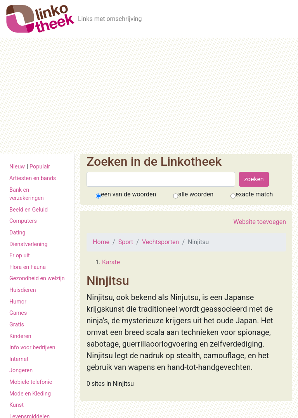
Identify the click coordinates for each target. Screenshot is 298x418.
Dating (17, 232)
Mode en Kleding (30, 393)
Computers (23, 221)
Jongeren (21, 370)
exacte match (254, 194)
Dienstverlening (28, 244)
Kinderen (20, 336)
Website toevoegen (260, 221)
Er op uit (19, 255)
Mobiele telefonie (30, 382)
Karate (111, 262)
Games (18, 313)
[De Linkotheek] (40, 19)
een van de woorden (128, 194)
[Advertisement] (149, 96)
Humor (17, 301)
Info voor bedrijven (32, 347)
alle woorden (195, 194)
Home (101, 242)
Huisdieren (22, 290)
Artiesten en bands (32, 178)
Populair (39, 166)
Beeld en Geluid (28, 209)
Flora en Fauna (27, 267)
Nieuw (17, 166)
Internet (18, 359)
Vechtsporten (160, 242)
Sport (125, 242)
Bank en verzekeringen (26, 194)
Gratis (16, 324)
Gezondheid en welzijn (37, 278)
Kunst (16, 405)
